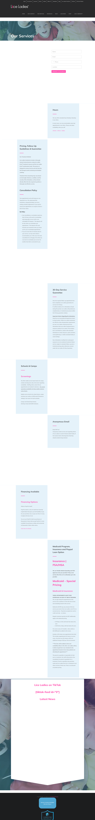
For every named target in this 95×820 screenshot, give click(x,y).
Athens (59, 130)
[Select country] (53, 61)
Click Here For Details (26, 528)
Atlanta (54, 130)
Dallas (63, 130)
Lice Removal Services (54, 796)
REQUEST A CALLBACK (58, 71)
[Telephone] (66, 61)
